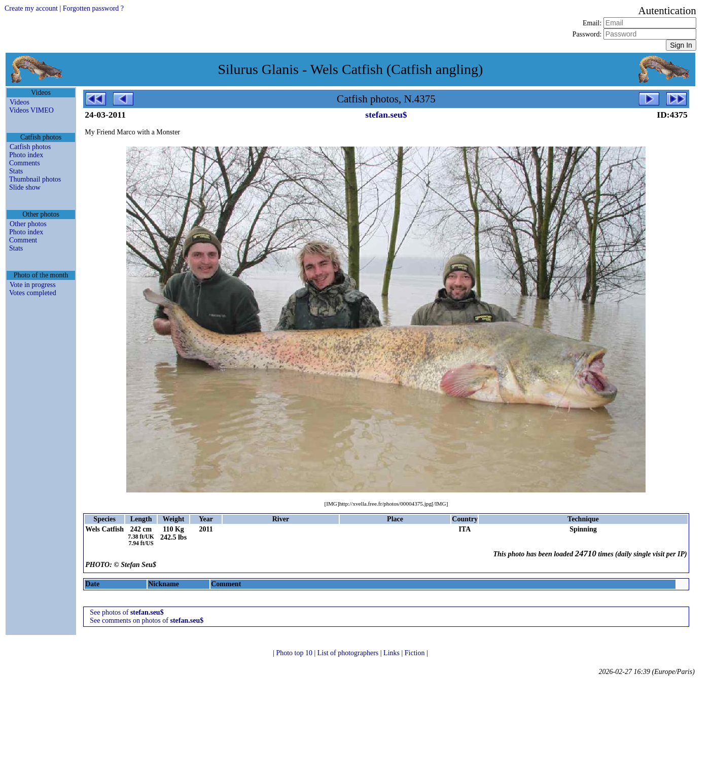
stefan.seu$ (386, 115)
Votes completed (32, 293)
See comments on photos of (146, 620)
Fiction (415, 653)
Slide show (25, 187)
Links (392, 653)
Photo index (26, 155)
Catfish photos (30, 147)
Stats (16, 171)
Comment (23, 240)
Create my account (31, 8)
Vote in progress (33, 285)
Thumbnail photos (35, 179)
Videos (19, 102)
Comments (24, 163)
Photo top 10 (295, 653)
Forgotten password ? (93, 8)
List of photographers (348, 653)
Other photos (28, 224)
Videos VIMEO (31, 110)
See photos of (126, 612)
